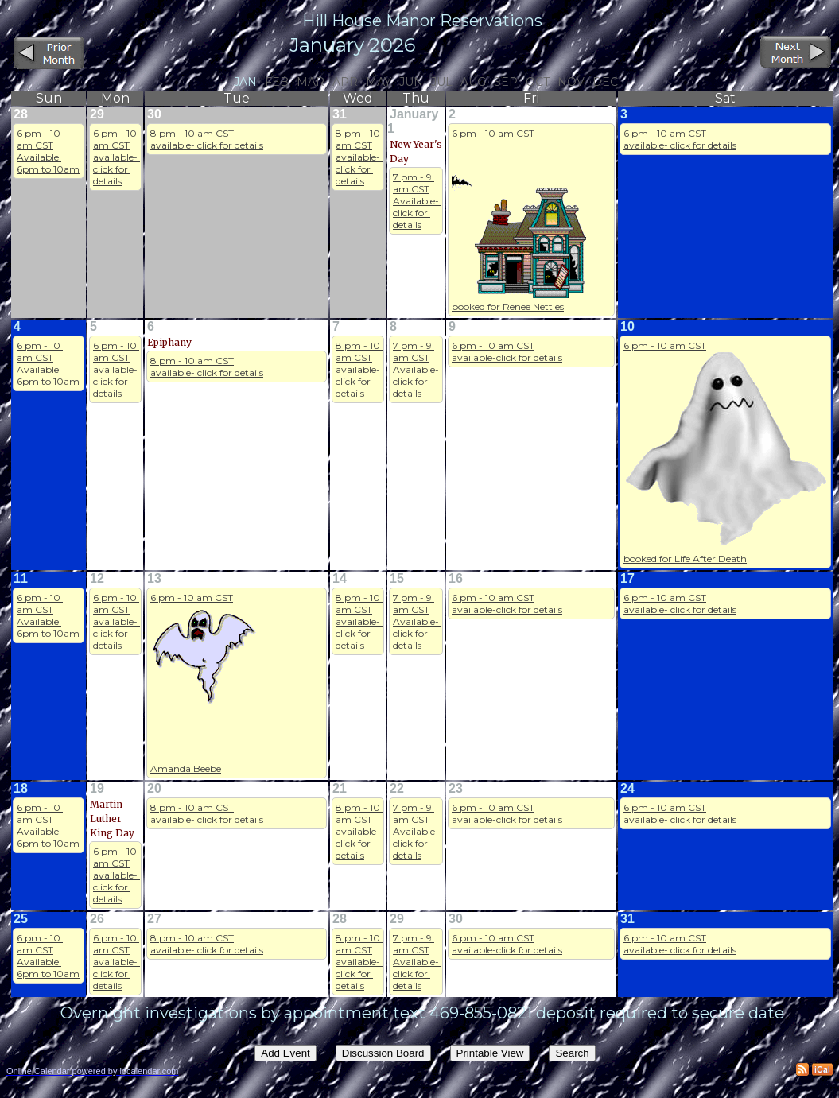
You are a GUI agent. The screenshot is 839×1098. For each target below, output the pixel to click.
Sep (506, 82)
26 (97, 918)
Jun (411, 82)
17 (627, 578)
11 (21, 578)
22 (397, 788)
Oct (538, 82)
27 (154, 918)
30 (154, 114)
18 (21, 788)
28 (21, 114)
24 (627, 788)
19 (97, 788)
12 (97, 578)
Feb (277, 82)
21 (339, 788)
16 (456, 578)
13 (154, 578)
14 (339, 578)
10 (627, 326)
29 (97, 114)
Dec (605, 82)
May (378, 82)
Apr (345, 82)
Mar (310, 82)
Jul (442, 82)
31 (339, 114)
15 (397, 578)
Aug (473, 82)
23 (456, 788)
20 (154, 788)
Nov (571, 82)
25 (21, 918)
